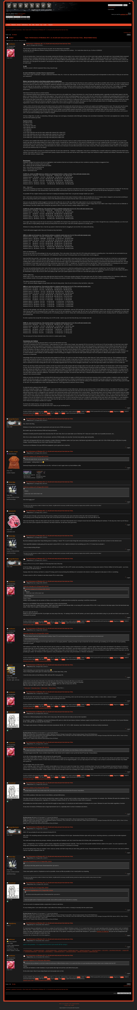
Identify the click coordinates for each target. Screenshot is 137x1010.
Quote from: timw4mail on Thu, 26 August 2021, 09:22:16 (36, 747)
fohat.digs (11, 482)
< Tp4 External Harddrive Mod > (30, 951)
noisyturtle (12, 511)
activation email (18, 15)
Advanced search (111, 7)
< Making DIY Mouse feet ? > (85, 950)
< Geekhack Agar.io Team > (73, 950)
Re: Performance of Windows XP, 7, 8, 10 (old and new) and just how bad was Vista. (49, 418)
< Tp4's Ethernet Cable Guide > (115, 950)
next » (130, 32)
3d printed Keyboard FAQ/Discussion (43, 414)
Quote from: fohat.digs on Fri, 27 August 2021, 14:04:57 (35, 887)
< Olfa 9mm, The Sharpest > (82, 951)
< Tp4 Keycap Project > (27, 950)
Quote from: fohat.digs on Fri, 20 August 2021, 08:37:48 (35, 586)
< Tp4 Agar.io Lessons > (62, 950)
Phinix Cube (27, 687)
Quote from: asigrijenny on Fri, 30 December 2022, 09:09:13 (36, 960)
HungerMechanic (13, 419)
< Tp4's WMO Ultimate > (96, 950)
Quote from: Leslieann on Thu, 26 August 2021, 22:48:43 (36, 787)
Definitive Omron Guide (28, 414)
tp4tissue (11, 939)
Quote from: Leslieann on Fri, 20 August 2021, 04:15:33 (35, 456)
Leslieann (11, 44)
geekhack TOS (124, 14)
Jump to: (115, 993)
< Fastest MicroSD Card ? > (59, 951)
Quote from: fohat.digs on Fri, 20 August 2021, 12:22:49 (35, 633)
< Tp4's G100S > (105, 950)
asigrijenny (12, 923)
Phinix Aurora (44, 687)
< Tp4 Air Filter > (41, 951)
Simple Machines (75, 1003)
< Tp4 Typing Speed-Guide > (39, 950)
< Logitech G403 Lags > (93, 951)
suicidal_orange (13, 451)
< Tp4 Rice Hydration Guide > (51, 950)
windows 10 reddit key (103, 931)
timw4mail (11, 712)
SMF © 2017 (68, 1003)
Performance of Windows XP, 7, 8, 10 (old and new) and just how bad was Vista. (48, 43)
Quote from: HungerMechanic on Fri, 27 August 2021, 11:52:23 (37, 861)
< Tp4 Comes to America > (71, 951)
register (23, 13)
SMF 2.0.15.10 (62, 1003)
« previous (125, 32)
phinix (10, 665)
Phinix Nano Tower (35, 687)
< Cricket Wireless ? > (49, 951)
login (19, 13)
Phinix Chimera (52, 687)
